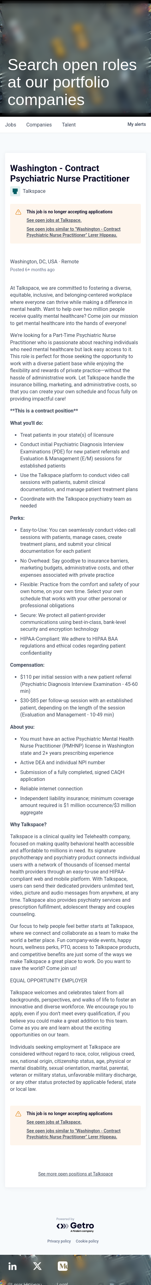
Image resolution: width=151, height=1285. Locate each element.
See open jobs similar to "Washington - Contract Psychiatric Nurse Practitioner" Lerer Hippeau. (74, 232)
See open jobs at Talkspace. (54, 220)
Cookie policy (87, 1241)
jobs (10, 125)
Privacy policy (59, 1241)
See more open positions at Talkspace (75, 1173)
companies (39, 125)
